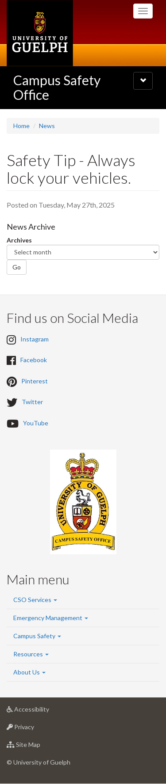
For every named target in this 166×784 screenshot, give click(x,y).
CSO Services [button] (35, 599)
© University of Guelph (38, 762)
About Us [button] (29, 672)
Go (16, 267)
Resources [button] (31, 654)
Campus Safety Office (56, 87)
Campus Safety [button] (37, 636)
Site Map (37, 747)
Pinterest (34, 381)
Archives (19, 240)
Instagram (34, 339)
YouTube (35, 423)
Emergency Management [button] (50, 617)
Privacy (34, 729)
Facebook (33, 360)
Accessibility (42, 711)
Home (21, 125)
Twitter (32, 402)
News (47, 125)
